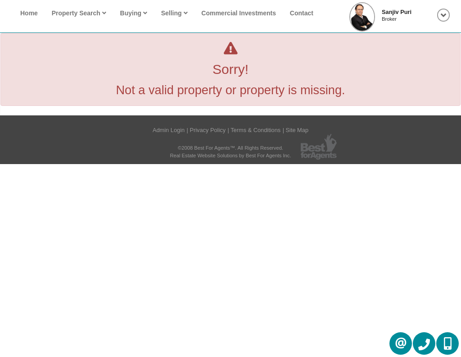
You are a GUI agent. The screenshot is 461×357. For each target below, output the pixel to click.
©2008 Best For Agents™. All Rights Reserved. (230, 148)
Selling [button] (174, 13)
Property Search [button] (79, 13)
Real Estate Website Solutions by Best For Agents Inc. (230, 155)
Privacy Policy (208, 130)
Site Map (297, 130)
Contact (301, 13)
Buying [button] (133, 13)
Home (29, 13)
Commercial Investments (238, 13)
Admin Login (169, 130)
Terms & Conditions (255, 130)
